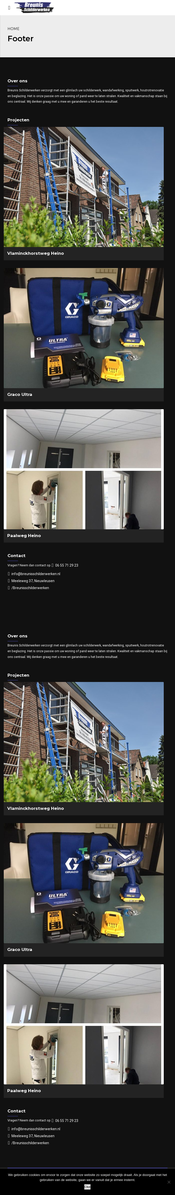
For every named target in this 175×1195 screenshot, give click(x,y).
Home (14, 29)
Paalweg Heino (24, 535)
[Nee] (168, 1181)
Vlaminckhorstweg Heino (35, 253)
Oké (87, 1187)
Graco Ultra (19, 394)
